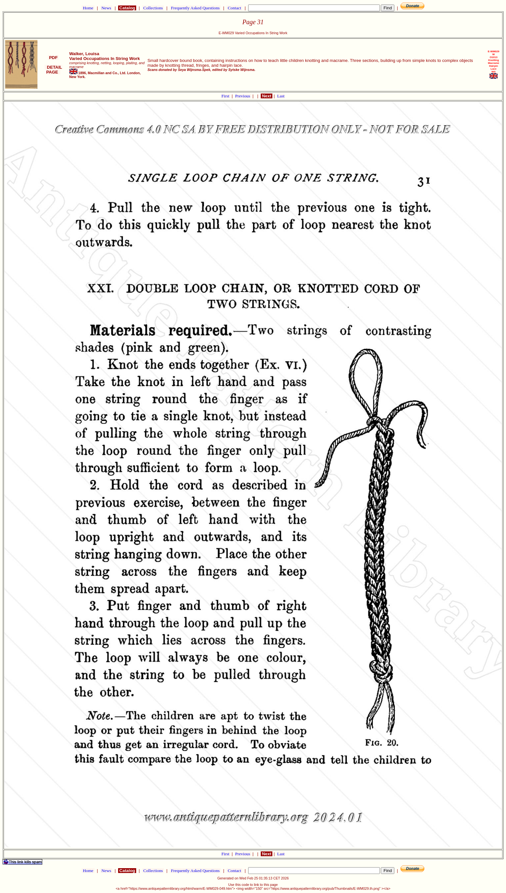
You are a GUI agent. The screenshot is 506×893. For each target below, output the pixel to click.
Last (281, 96)
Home (88, 7)
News (106, 7)
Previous (243, 96)
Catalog (127, 7)
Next (266, 96)
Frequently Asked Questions (195, 7)
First (225, 96)
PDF (53, 57)
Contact (234, 7)
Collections (153, 7)
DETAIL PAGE (53, 69)
